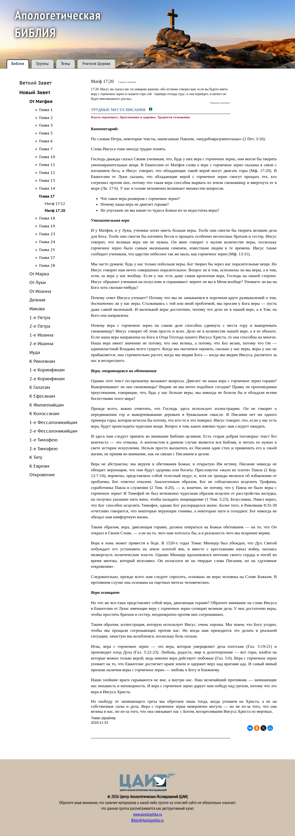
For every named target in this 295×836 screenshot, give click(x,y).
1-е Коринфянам (47, 370)
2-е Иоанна (41, 343)
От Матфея (41, 101)
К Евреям (39, 466)
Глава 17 (47, 196)
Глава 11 (47, 164)
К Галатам (39, 387)
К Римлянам (42, 361)
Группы (42, 63)
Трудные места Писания (118, 110)
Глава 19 (47, 226)
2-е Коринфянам (47, 378)
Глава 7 (46, 148)
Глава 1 (46, 109)
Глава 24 (47, 241)
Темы (65, 63)
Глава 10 (47, 156)
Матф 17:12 (55, 203)
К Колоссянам (44, 413)
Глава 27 (47, 257)
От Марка (39, 274)
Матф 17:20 (55, 210)
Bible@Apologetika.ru (147, 820)
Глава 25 (47, 249)
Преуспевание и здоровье (137, 117)
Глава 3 (46, 125)
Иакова (37, 308)
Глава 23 (47, 233)
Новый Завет (34, 92)
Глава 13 (47, 180)
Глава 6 (46, 141)
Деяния (37, 300)
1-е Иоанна (41, 335)
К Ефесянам (42, 396)
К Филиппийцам (46, 405)
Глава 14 (47, 188)
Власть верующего (104, 117)
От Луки (37, 282)
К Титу (35, 457)
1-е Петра (39, 317)
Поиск (127, 63)
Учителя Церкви (96, 63)
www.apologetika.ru (147, 814)
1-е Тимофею (43, 440)
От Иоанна (40, 291)
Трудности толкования (174, 117)
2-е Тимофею (43, 448)
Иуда (34, 352)
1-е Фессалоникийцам (53, 422)
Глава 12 (47, 172)
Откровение (42, 474)
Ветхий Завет (35, 83)
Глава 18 (47, 218)
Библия (17, 63)
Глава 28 (47, 265)
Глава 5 (46, 133)
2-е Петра (39, 326)
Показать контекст (220, 102)
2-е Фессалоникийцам (53, 431)
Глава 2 (46, 117)
